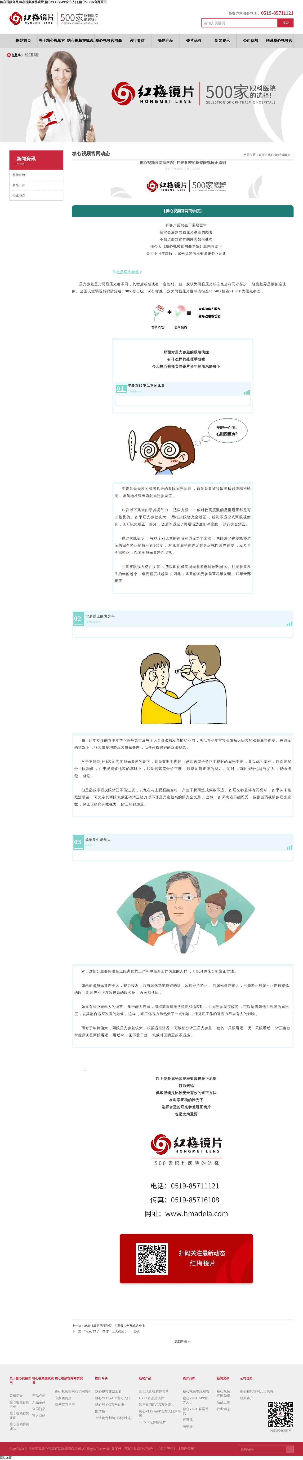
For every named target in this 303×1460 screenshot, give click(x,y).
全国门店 (38, 1409)
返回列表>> (183, 1341)
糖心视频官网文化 (19, 1415)
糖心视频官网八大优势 (256, 1391)
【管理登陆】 (187, 1449)
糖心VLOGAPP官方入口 (112, 1398)
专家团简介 (63, 1398)
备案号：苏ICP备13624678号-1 (134, 1449)
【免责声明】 (167, 1449)
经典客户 (246, 1398)
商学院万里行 (65, 1405)
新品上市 (223, 1402)
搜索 (286, 23)
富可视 (188, 1420)
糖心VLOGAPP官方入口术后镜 (160, 1413)
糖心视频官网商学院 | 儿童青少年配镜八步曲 (114, 1326)
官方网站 (38, 1415)
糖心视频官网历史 (19, 1404)
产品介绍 (38, 1396)
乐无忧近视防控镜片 (154, 1391)
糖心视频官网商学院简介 (73, 1391)
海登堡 (188, 1426)
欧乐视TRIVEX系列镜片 (156, 1405)
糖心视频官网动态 (279, 155)
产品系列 (38, 1402)
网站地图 (6, 1458)
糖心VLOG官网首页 (109, 1405)
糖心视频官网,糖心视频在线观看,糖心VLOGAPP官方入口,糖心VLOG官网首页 (53, 2)
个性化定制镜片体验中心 (113, 1418)
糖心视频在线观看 (108, 1391)
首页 (261, 155)
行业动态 (223, 1409)
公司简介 (16, 1396)
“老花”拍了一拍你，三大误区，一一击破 (111, 1331)
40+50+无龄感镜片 (152, 1422)
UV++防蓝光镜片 (151, 1398)
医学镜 (100, 1411)
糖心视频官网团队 (19, 1426)
